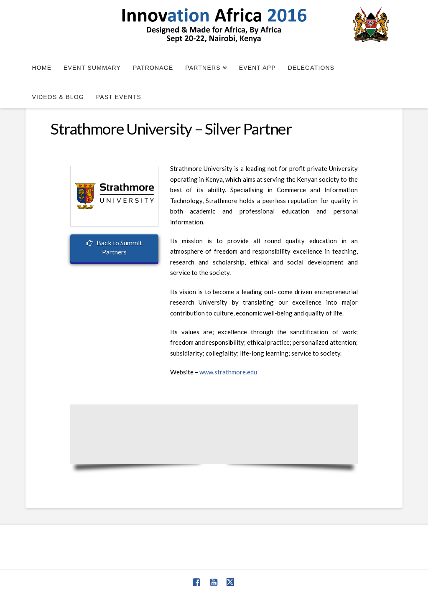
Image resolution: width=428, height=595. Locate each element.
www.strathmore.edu (228, 372)
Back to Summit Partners (114, 247)
